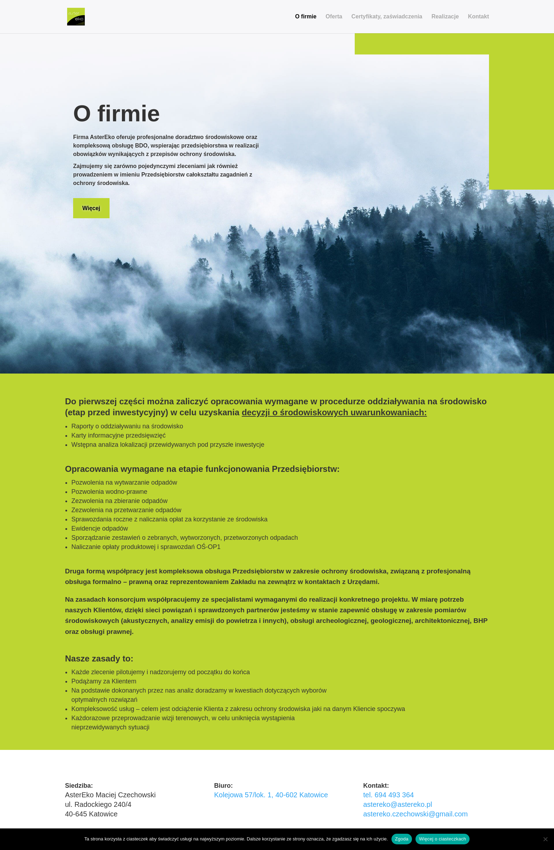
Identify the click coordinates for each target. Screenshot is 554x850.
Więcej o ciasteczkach (442, 839)
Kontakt (478, 16)
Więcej (91, 208)
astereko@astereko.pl (397, 804)
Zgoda (401, 839)
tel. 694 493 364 (388, 795)
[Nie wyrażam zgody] (545, 839)
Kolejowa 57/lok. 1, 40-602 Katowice (271, 795)
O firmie (305, 16)
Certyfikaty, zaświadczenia (387, 16)
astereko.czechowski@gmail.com (415, 814)
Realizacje (445, 16)
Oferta (334, 16)
